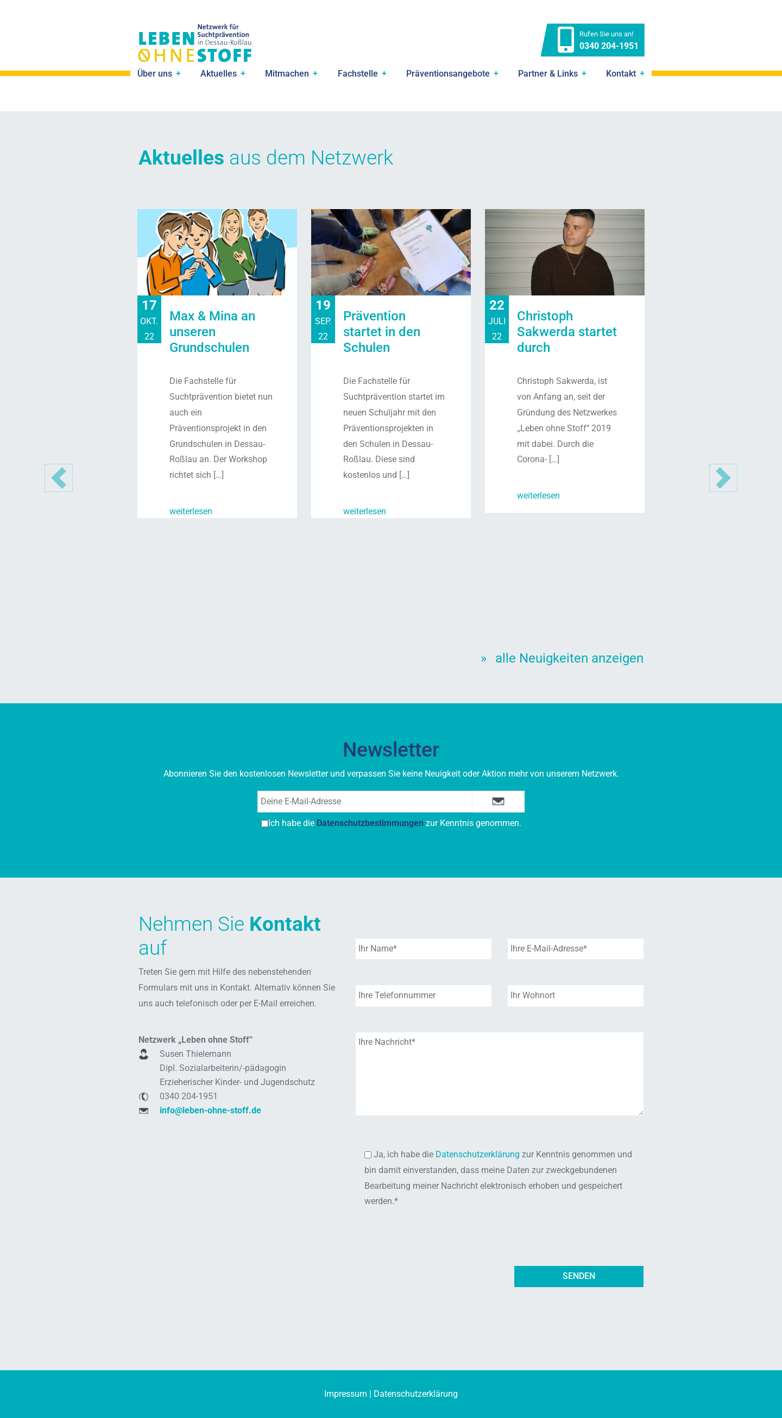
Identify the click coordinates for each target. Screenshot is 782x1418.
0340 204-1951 (609, 46)
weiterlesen (190, 511)
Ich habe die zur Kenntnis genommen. (391, 823)
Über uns (154, 73)
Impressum (345, 1394)
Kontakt (621, 73)
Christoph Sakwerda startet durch (567, 331)
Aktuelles (218, 73)
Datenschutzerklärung (478, 1154)
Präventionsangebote (448, 73)
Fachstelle (358, 73)
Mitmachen (287, 73)
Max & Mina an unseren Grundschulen (212, 331)
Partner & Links (548, 73)
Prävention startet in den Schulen (381, 331)
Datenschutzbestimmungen (370, 823)
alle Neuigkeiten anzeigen (569, 658)
